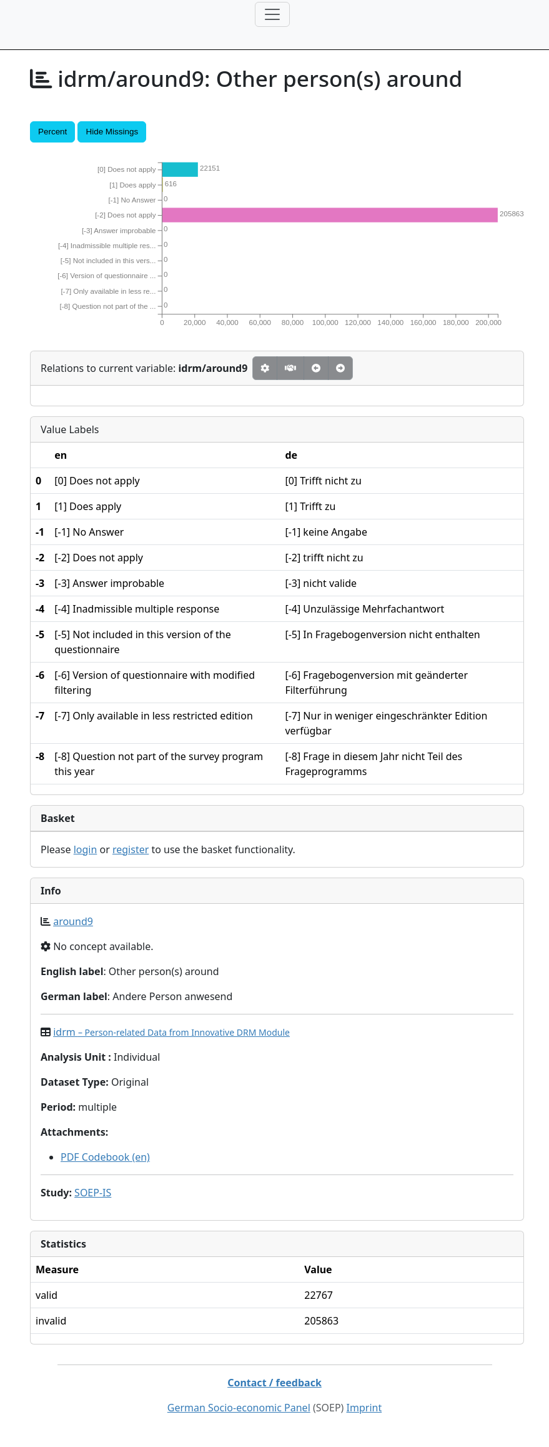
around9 (73, 921)
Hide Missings (112, 131)
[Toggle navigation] (272, 14)
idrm (171, 1032)
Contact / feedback (274, 1382)
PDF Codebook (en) (105, 1157)
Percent (52, 131)
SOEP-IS (92, 1192)
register (130, 849)
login (85, 849)
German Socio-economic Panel (238, 1407)
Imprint (364, 1407)
